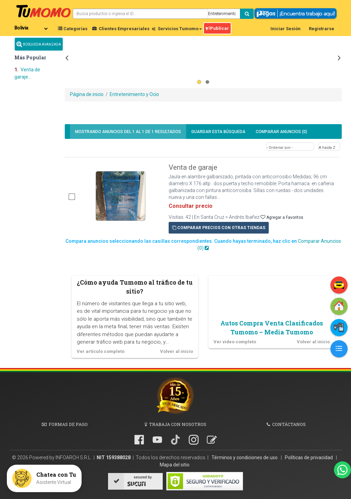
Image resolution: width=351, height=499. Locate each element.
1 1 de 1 (128, 131)
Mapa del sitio (175, 464)
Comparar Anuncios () (281, 131)
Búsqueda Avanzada (39, 44)
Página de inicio (87, 94)
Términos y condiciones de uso (245, 457)
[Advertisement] (203, 49)
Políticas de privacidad (309, 457)
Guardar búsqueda (218, 131)
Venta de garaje (193, 167)
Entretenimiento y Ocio (134, 94)
